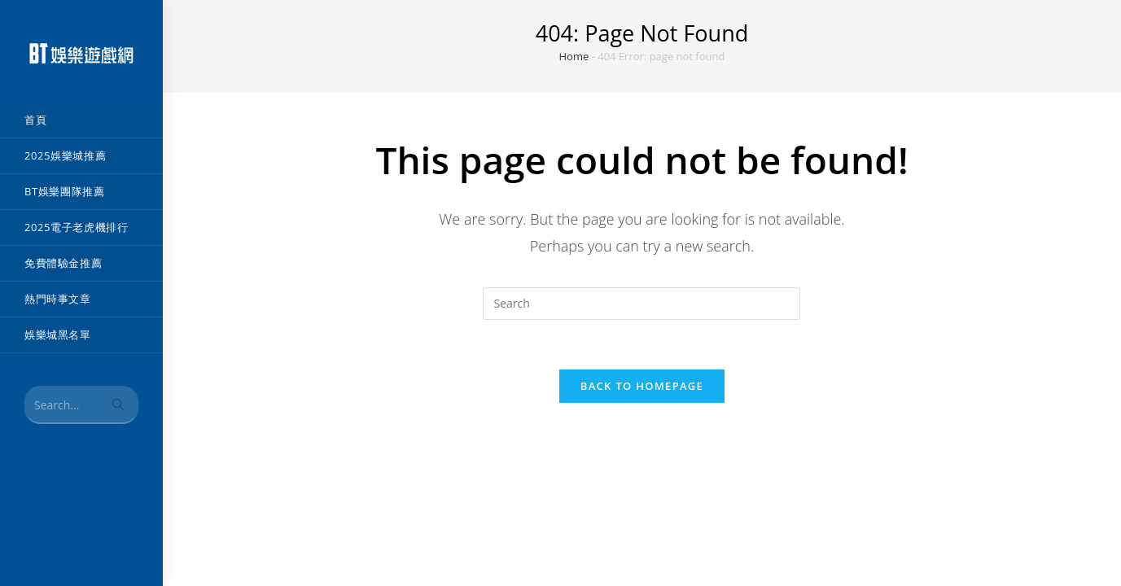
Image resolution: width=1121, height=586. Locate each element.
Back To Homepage (641, 385)
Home (574, 56)
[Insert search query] (641, 303)
